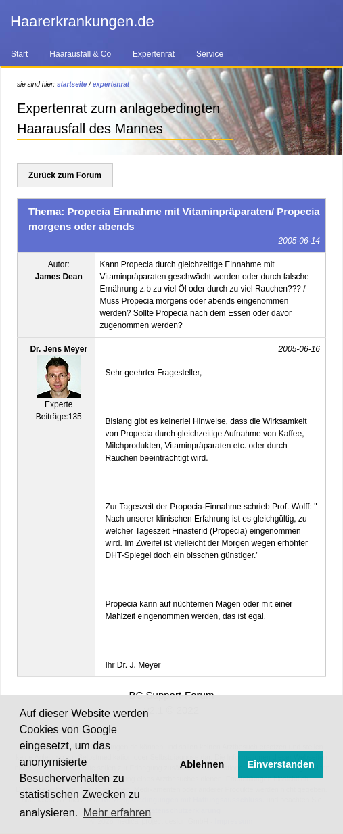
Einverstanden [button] (281, 764)
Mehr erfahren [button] (117, 812)
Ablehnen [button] (202, 764)
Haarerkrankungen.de (82, 21)
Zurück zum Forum (64, 175)
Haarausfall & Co (80, 54)
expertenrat (111, 84)
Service (209, 54)
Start (19, 54)
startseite (72, 84)
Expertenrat (154, 54)
